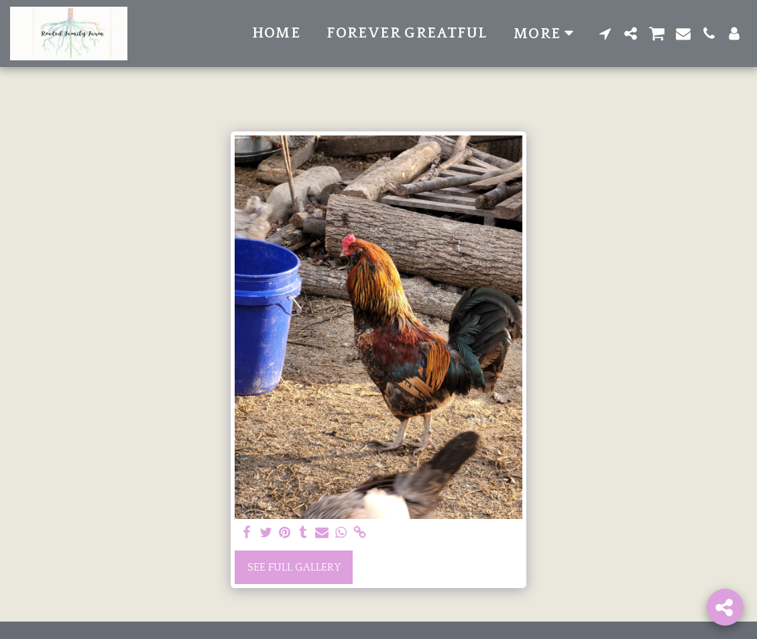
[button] (605, 33)
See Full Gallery (294, 567)
